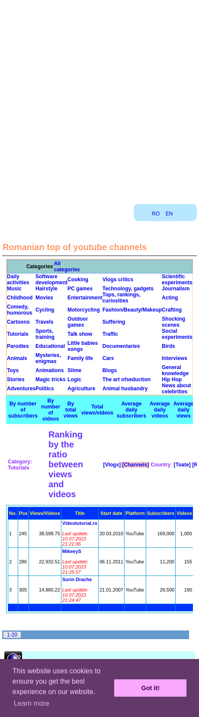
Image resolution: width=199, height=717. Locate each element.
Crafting (172, 310)
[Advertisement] (99, 99)
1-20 (12, 635)
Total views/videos (97, 410)
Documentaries (121, 346)
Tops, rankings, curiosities (122, 298)
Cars (108, 358)
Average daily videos (160, 410)
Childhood (19, 298)
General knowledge (175, 370)
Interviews (174, 358)
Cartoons (18, 322)
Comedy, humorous (19, 310)
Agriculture (81, 389)
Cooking (77, 280)
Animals (17, 358)
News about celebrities (176, 389)
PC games (80, 289)
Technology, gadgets (128, 289)
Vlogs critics (118, 280)
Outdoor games (77, 322)
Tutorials (18, 334)
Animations (49, 370)
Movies (44, 298)
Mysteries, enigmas (48, 358)
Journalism (175, 289)
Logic (74, 379)
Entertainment (85, 298)
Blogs (110, 370)
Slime (74, 370)
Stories (16, 379)
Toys (13, 370)
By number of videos (50, 410)
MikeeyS (71, 551)
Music (14, 289)
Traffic (110, 334)
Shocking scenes (173, 322)
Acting (170, 298)
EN (169, 214)
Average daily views (183, 410)
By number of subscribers (23, 410)
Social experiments (177, 334)
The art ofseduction (127, 379)
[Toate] (181, 465)
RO (156, 214)
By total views (71, 410)
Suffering (114, 322)
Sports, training (45, 334)
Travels (44, 322)
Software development (51, 279)
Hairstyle (46, 289)
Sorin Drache (77, 579)
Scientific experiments (177, 279)
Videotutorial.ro (79, 523)
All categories (67, 266)
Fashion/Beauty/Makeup (132, 310)
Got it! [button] (150, 688)
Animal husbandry (125, 389)
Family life (80, 358)
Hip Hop (172, 379)
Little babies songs (82, 346)
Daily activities (18, 279)
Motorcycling (83, 310)
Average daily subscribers (131, 410)
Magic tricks (50, 379)
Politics (44, 389)
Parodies (18, 346)
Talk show (79, 334)
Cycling (44, 310)
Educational (50, 346)
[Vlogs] (111, 465)
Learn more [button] (31, 703)
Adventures (21, 389)
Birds (168, 346)
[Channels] (135, 465)
